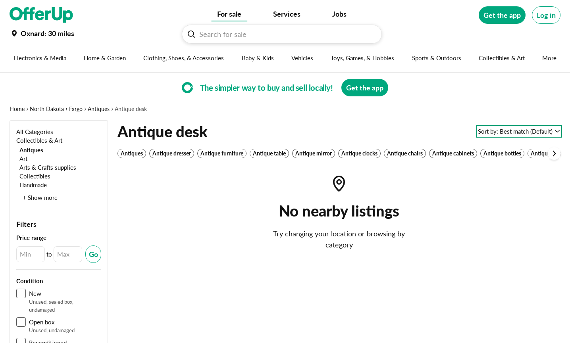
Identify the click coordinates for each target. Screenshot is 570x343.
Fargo (76, 108)
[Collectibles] (33, 176)
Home (17, 108)
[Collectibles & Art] (39, 140)
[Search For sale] (285, 34)
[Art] (21, 158)
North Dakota (47, 108)
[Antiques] (29, 149)
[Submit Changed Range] (93, 254)
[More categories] (549, 58)
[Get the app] (502, 15)
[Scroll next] (554, 153)
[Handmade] (31, 184)
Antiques (99, 108)
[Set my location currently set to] (42, 33)
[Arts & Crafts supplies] (46, 167)
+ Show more (40, 197)
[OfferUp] (41, 15)
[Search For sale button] (191, 34)
